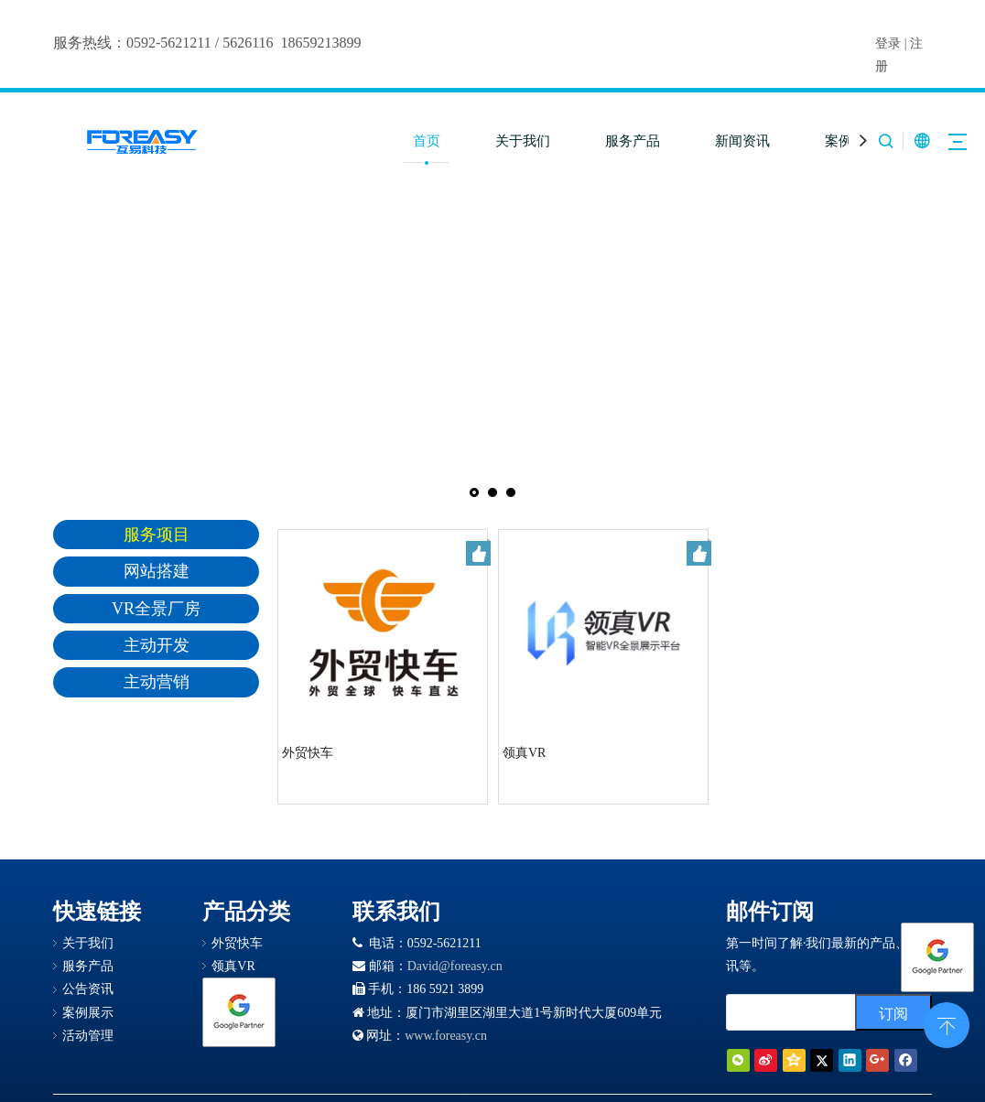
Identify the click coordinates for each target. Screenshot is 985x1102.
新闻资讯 (742, 141)
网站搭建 (156, 571)
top (946, 1023)
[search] (787, 1012)
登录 (888, 43)
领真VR (524, 753)
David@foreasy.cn (455, 966)
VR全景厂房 (156, 609)
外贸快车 (307, 753)
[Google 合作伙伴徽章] (239, 1012)
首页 (426, 141)
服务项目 (156, 534)
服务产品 (632, 141)
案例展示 (88, 1013)
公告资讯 (88, 989)
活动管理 (88, 1036)
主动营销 (156, 682)
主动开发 (156, 645)
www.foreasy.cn (446, 1036)
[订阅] (893, 1012)
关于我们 (522, 141)
